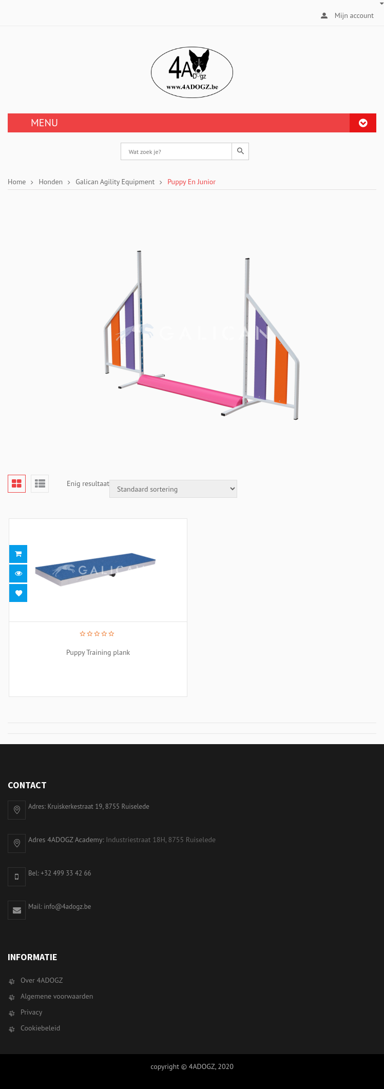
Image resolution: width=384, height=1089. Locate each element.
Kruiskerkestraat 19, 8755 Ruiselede (98, 806)
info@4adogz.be (67, 906)
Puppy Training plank (96, 652)
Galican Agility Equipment (115, 181)
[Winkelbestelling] (173, 489)
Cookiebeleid (40, 1028)
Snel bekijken (18, 573)
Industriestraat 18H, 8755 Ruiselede (161, 839)
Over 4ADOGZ (42, 980)
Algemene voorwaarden (57, 996)
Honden (51, 181)
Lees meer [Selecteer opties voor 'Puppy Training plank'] (18, 554)
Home (17, 181)
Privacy (31, 1012)
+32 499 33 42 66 (66, 873)
